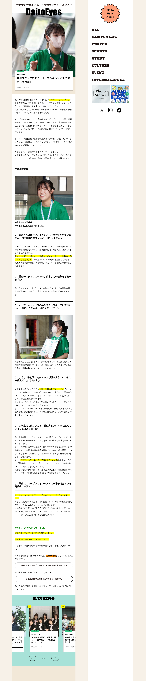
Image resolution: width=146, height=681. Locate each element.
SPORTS (99, 51)
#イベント (27, 87)
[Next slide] (55, 658)
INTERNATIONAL (108, 79)
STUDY (98, 58)
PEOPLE (99, 44)
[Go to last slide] (32, 658)
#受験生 (20, 87)
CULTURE (100, 65)
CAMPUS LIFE (105, 37)
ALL (95, 29)
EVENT (21, 71)
